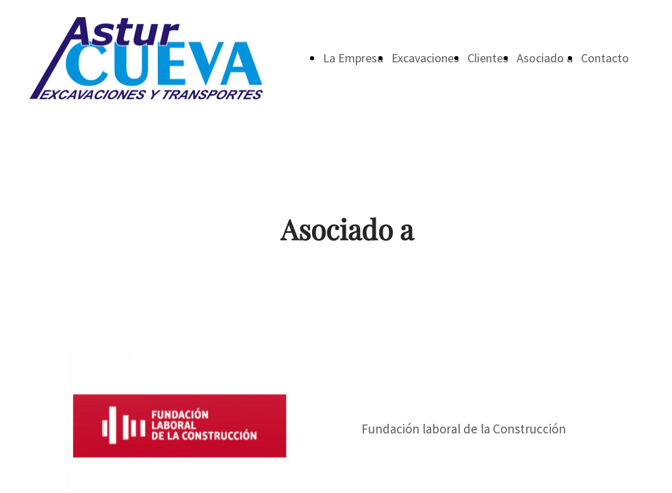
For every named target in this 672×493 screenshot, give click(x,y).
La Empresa (353, 58)
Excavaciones (425, 58)
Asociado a (545, 58)
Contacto (605, 58)
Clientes (487, 58)
